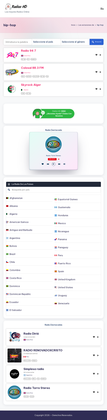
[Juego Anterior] (48, 164)
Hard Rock (28, 76)
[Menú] (101, 8)
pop (47, 76)
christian (26, 396)
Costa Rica (27, 55)
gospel (32, 396)
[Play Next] (59, 164)
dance (23, 76)
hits (28, 59)
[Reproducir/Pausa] (53, 164)
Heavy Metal (36, 76)
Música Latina (27, 360)
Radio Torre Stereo (53, 155)
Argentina (29, 375)
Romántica (33, 59)
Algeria (26, 89)
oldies (34, 378)
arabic (23, 93)
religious (34, 360)
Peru (27, 356)
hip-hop (23, 59)
